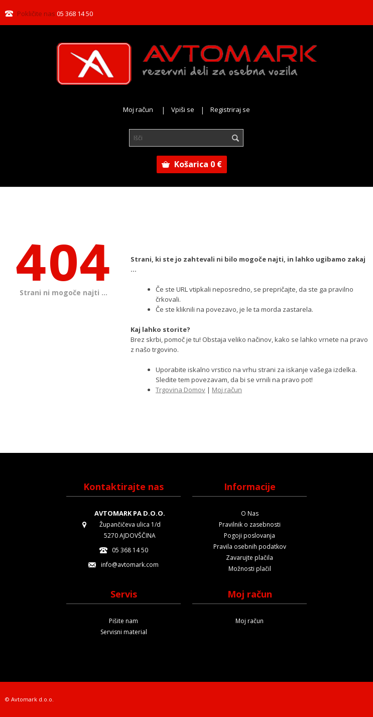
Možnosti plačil (249, 568)
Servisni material (123, 632)
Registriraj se (230, 109)
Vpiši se (182, 109)
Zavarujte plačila (249, 557)
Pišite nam (123, 621)
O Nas (250, 513)
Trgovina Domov (180, 389)
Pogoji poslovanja (249, 535)
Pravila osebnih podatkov (249, 546)
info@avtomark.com (130, 564)
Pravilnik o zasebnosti (250, 524)
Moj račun (138, 109)
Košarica (198, 164)
